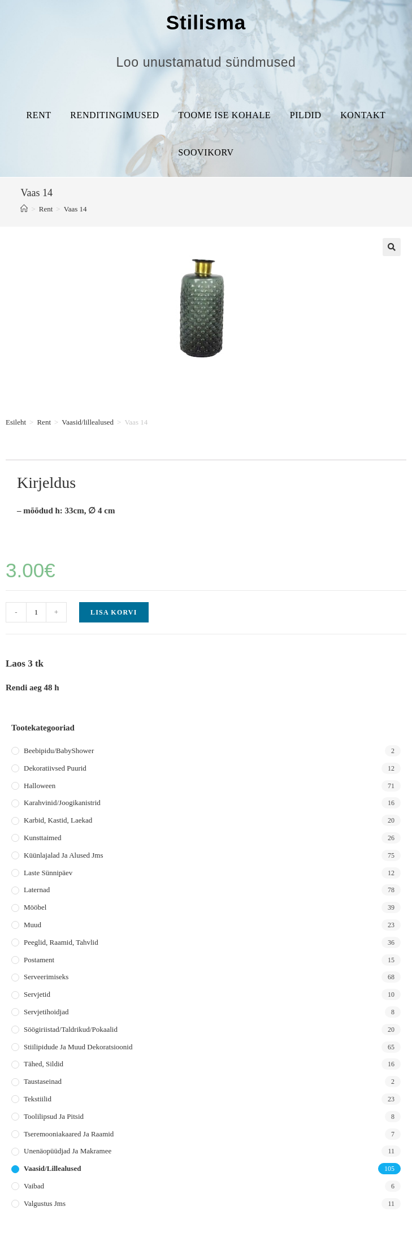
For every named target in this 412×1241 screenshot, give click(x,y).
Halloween (39, 785)
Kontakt (362, 115)
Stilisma (206, 22)
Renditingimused (114, 115)
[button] (392, 247)
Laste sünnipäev (48, 872)
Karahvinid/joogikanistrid (62, 802)
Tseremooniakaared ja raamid (69, 1134)
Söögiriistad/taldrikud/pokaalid (71, 1029)
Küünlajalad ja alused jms (63, 855)
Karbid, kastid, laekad (58, 820)
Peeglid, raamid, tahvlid (61, 942)
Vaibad (34, 1186)
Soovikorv (205, 152)
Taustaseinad (43, 1081)
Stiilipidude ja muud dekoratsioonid (78, 1047)
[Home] (24, 209)
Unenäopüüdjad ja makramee (67, 1151)
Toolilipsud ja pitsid (54, 1116)
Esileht (16, 422)
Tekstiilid (37, 1099)
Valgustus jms (45, 1203)
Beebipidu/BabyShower (59, 750)
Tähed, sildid (43, 1064)
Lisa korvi (113, 612)
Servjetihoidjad (46, 1011)
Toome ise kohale (224, 115)
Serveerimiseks (46, 976)
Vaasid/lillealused (88, 422)
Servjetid (37, 994)
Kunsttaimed (42, 837)
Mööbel (35, 907)
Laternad (37, 889)
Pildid (306, 115)
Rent (39, 115)
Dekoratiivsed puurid (55, 768)
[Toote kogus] (36, 612)
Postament (39, 959)
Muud (32, 924)
